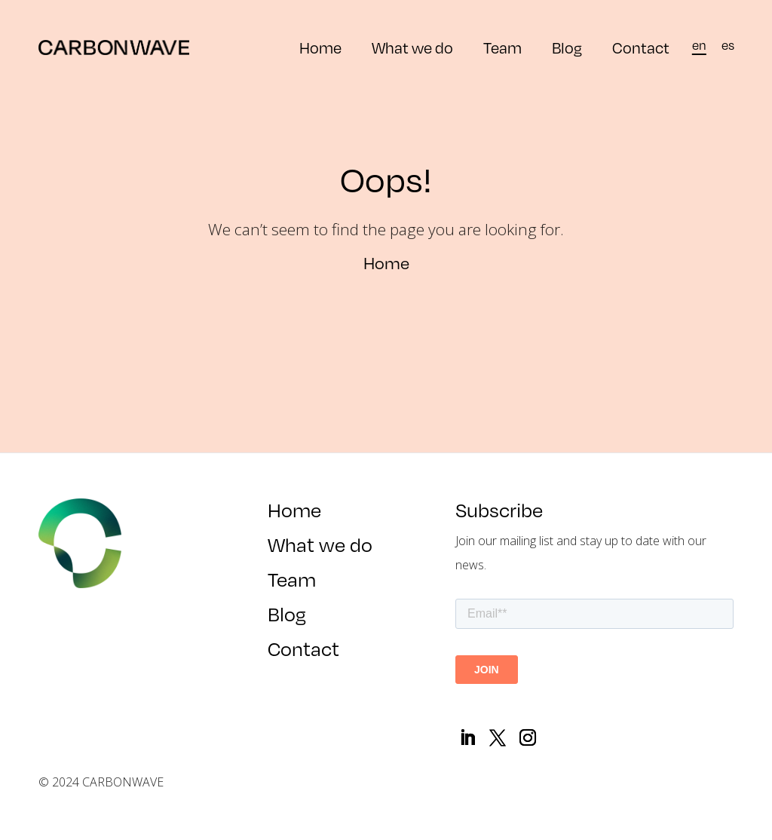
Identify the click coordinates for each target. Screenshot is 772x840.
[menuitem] (699, 45)
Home (320, 47)
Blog (567, 47)
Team (502, 47)
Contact (640, 47)
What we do (412, 47)
